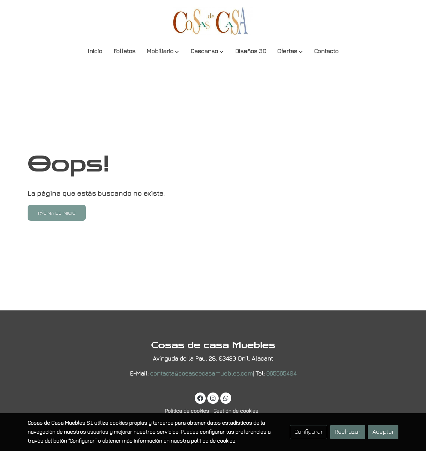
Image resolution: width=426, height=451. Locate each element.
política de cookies (213, 441)
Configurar (309, 431)
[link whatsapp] (225, 398)
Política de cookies (187, 411)
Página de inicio (57, 213)
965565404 (281, 373)
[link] (213, 21)
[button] (163, 52)
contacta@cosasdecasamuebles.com (201, 373)
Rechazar (347, 431)
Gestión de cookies (235, 411)
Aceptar (383, 431)
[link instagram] (213, 398)
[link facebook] (200, 398)
